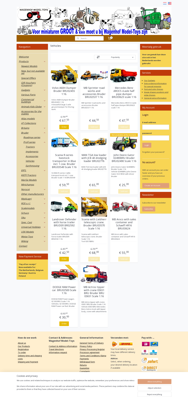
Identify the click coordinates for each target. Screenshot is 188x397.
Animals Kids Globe (33, 106)
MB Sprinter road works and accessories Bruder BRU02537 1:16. (93, 92)
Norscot (33, 189)
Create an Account (152, 185)
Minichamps (27, 184)
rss (92, 392)
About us (22, 343)
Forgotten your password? (153, 152)
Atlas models (28, 118)
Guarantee (84, 368)
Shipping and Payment (28, 361)
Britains (33, 128)
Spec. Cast (33, 222)
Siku (33, 217)
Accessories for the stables (31, 112)
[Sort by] (114, 57)
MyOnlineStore (128, 392)
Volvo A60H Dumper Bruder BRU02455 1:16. (64, 91)
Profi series (34, 142)
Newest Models (29, 66)
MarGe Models (29, 180)
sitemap (86, 392)
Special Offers (28, 78)
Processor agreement (90, 352)
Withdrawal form (87, 361)
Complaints (85, 371)
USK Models (27, 231)
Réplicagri (33, 198)
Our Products (24, 346)
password (147, 133)
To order (22, 352)
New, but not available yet (33, 72)
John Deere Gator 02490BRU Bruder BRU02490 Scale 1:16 (124, 158)
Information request (58, 352)
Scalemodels (27, 208)
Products (32, 61)
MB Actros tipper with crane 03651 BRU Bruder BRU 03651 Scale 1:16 (94, 292)
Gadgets (33, 90)
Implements (32, 151)
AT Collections (28, 123)
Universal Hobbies (33, 227)
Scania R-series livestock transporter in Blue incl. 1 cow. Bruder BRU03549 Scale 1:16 (64, 161)
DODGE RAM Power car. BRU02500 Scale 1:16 (64, 290)
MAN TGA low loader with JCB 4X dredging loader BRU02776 (94, 158)
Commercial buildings (33, 101)
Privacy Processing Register (92, 349)
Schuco (33, 213)
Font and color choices (153, 89)
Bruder (33, 132)
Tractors (30, 146)
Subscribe (148, 209)
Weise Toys (33, 236)
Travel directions (56, 349)
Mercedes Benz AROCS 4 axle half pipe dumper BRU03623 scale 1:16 (124, 92)
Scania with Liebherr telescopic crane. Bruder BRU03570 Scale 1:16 (94, 224)
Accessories (32, 156)
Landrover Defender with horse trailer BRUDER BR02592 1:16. (64, 224)
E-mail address (149, 122)
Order (64, 127)
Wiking (33, 241)
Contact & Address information (63, 346)
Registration (23, 349)
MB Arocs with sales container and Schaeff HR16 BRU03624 (124, 224)
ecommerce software (103, 392)
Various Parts (28, 94)
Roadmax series (31, 137)
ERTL (33, 170)
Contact (23, 246)
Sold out (93, 127)
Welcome (24, 56)
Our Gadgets (149, 80)
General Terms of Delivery (92, 343)
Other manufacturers (32, 194)
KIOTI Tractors (28, 175)
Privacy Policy (86, 346)
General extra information (155, 98)
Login (147, 145)
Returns (83, 365)
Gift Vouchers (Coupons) (28, 84)
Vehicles (30, 161)
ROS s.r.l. (33, 203)
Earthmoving (32, 165)
